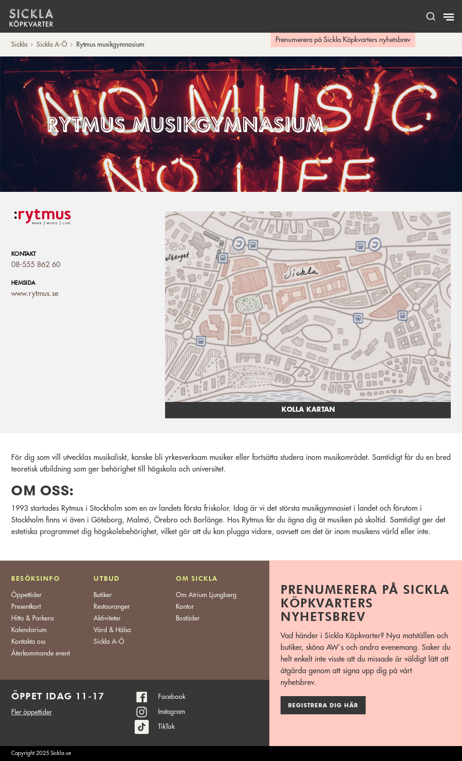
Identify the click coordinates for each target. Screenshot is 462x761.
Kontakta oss (28, 641)
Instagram (171, 711)
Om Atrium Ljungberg (206, 595)
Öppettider (26, 595)
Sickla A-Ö (109, 641)
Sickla (19, 44)
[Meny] (449, 17)
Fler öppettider (31, 712)
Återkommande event (40, 653)
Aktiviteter (107, 618)
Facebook (171, 696)
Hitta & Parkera (32, 618)
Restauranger (112, 606)
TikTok (166, 726)
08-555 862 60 (35, 264)
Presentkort (26, 606)
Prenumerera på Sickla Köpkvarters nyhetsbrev (343, 39)
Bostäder (188, 618)
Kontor (185, 606)
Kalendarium (29, 630)
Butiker (103, 595)
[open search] (430, 16)
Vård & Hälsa (112, 630)
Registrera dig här (323, 705)
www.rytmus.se (34, 293)
